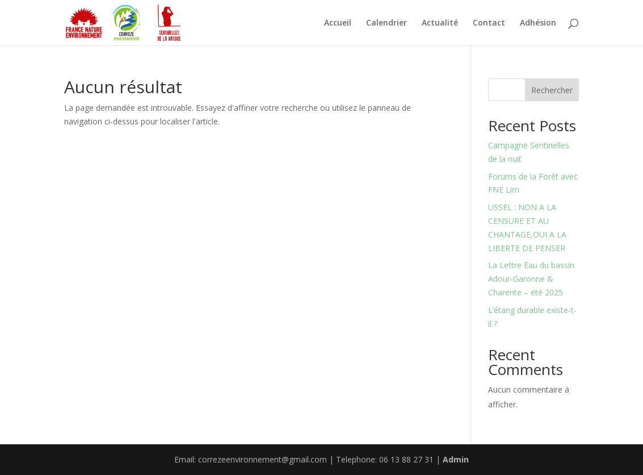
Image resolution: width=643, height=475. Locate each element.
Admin (456, 459)
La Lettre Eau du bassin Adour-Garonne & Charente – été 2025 (531, 279)
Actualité (440, 23)
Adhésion (538, 23)
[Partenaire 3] (169, 23)
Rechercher (552, 90)
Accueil (337, 23)
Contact (489, 23)
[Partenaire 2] (126, 23)
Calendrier (386, 23)
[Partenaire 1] (84, 23)
